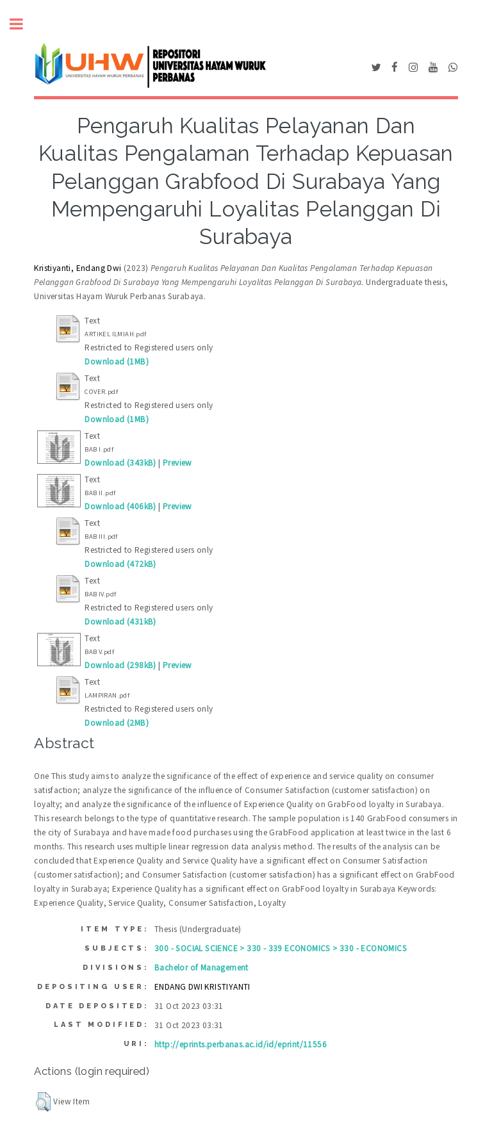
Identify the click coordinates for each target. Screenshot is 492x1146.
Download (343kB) (120, 462)
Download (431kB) (120, 621)
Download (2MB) (117, 722)
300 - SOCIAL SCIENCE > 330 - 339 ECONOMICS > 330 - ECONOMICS (280, 948)
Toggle (23, 24)
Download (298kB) (120, 665)
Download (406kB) (120, 506)
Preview (177, 462)
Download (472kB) (120, 564)
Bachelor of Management (201, 967)
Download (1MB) (117, 361)
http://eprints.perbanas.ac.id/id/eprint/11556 (240, 1044)
